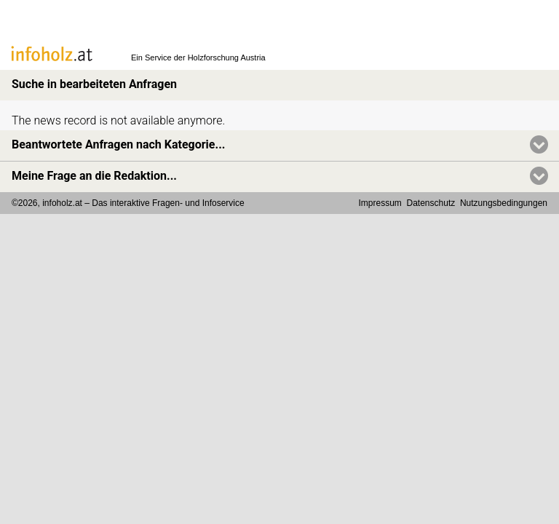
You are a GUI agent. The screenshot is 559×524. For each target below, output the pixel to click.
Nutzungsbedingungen (503, 203)
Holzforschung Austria (227, 57)
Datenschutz (431, 203)
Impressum (380, 203)
